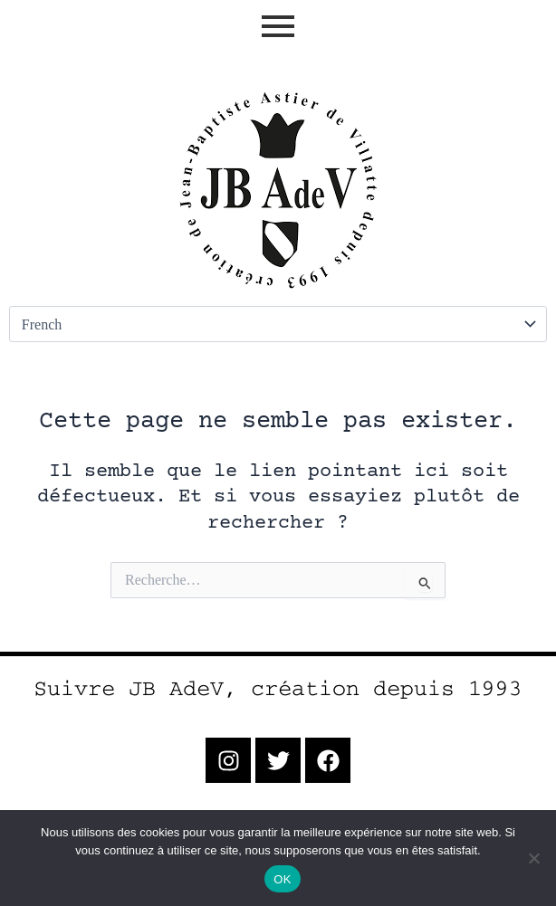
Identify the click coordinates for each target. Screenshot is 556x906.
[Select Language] (278, 324)
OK (282, 879)
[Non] (533, 858)
